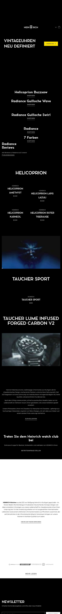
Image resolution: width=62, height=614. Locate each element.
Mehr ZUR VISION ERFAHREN (31, 522)
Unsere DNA (51, 43)
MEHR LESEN (31, 574)
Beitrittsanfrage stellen (31, 450)
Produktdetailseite (8, 155)
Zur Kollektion (31, 419)
